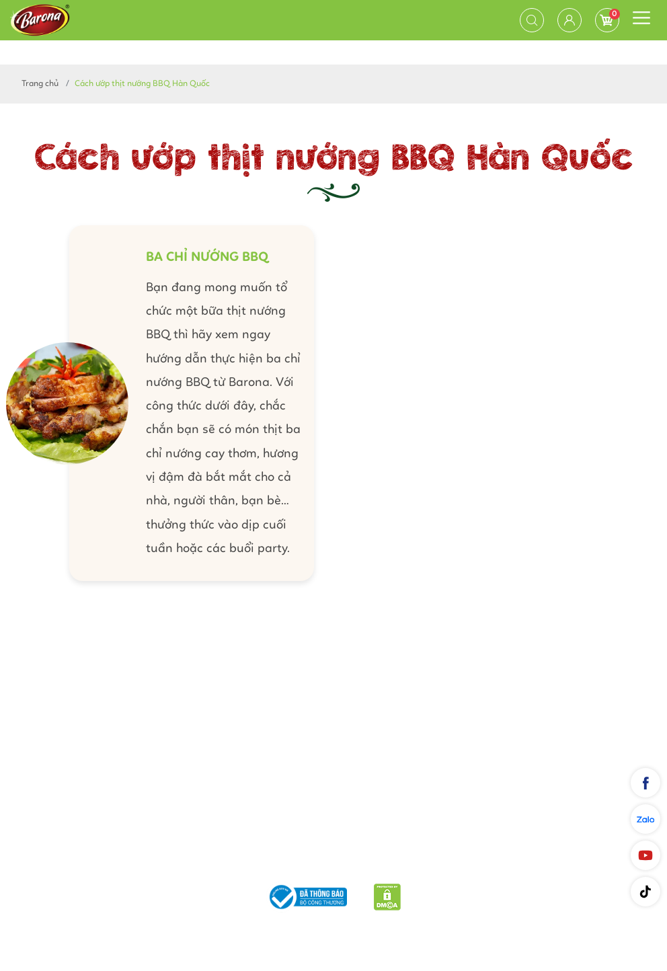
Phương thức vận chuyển (239, 862)
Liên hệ (535, 862)
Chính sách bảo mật (363, 862)
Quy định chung (465, 862)
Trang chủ (40, 83)
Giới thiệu (139, 862)
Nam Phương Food (333, 928)
